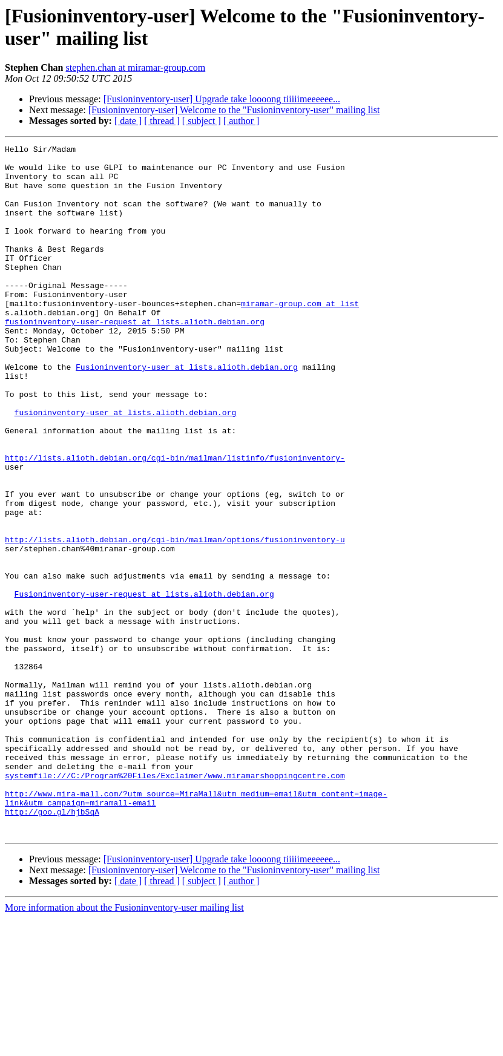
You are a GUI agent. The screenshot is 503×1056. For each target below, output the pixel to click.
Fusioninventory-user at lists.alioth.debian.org (187, 412)
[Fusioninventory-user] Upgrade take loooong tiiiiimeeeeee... (222, 99)
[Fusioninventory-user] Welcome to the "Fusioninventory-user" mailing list (234, 110)
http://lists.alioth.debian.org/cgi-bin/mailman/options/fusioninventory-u (175, 619)
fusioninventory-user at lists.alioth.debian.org (126, 466)
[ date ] (128, 121)
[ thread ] (162, 121)
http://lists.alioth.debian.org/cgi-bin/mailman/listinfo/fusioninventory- (175, 521)
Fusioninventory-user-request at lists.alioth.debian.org (144, 684)
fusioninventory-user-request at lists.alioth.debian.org (135, 357)
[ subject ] (201, 121)
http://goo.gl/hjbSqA (52, 945)
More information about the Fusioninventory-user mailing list (124, 1045)
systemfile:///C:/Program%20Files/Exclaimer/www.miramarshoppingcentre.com (175, 902)
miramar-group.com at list (300, 335)
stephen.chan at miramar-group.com (135, 67)
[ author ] (241, 121)
